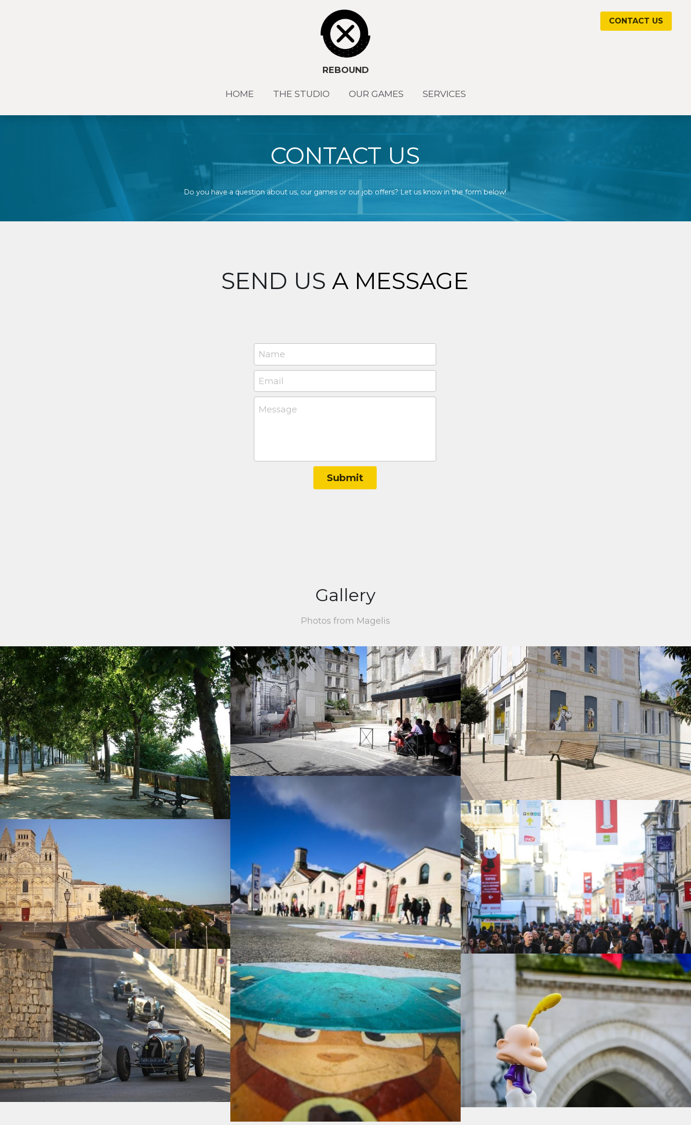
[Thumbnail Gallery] (115, 732)
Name (272, 354)
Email (271, 380)
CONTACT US (636, 20)
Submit (345, 478)
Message (278, 409)
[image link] (346, 33)
